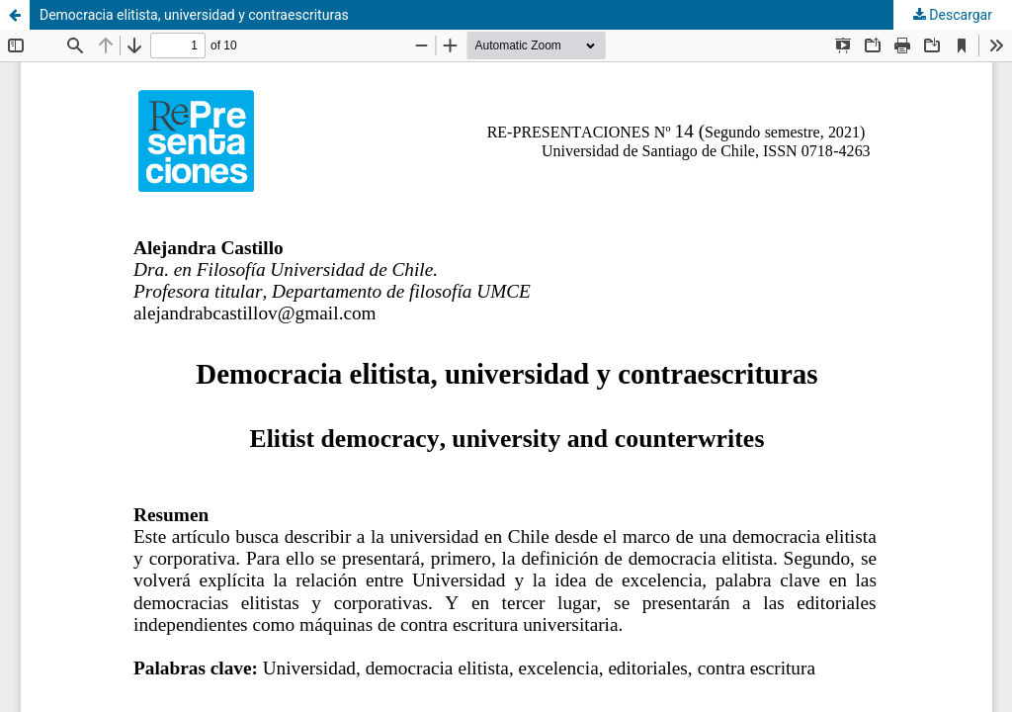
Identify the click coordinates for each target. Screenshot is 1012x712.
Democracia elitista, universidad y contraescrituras (194, 15)
